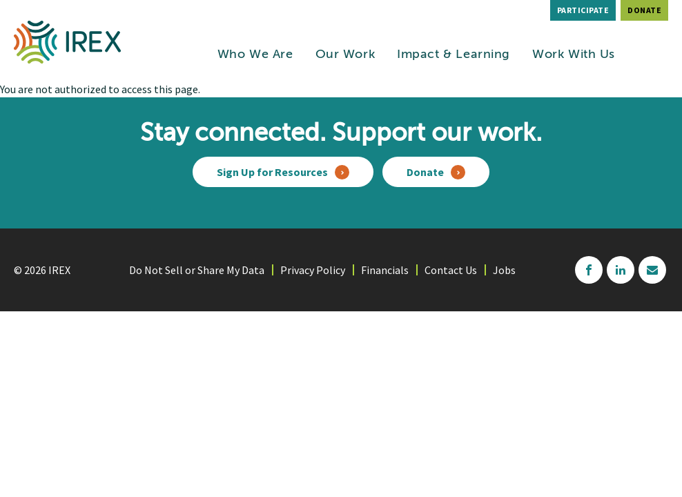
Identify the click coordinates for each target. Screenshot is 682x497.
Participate (583, 10)
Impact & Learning (453, 54)
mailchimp (652, 270)
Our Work (345, 54)
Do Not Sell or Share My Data (196, 270)
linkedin (620, 270)
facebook (589, 270)
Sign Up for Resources (272, 172)
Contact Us (451, 270)
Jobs (504, 270)
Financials (385, 270)
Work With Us (573, 54)
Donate (644, 10)
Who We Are (255, 54)
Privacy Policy (312, 270)
